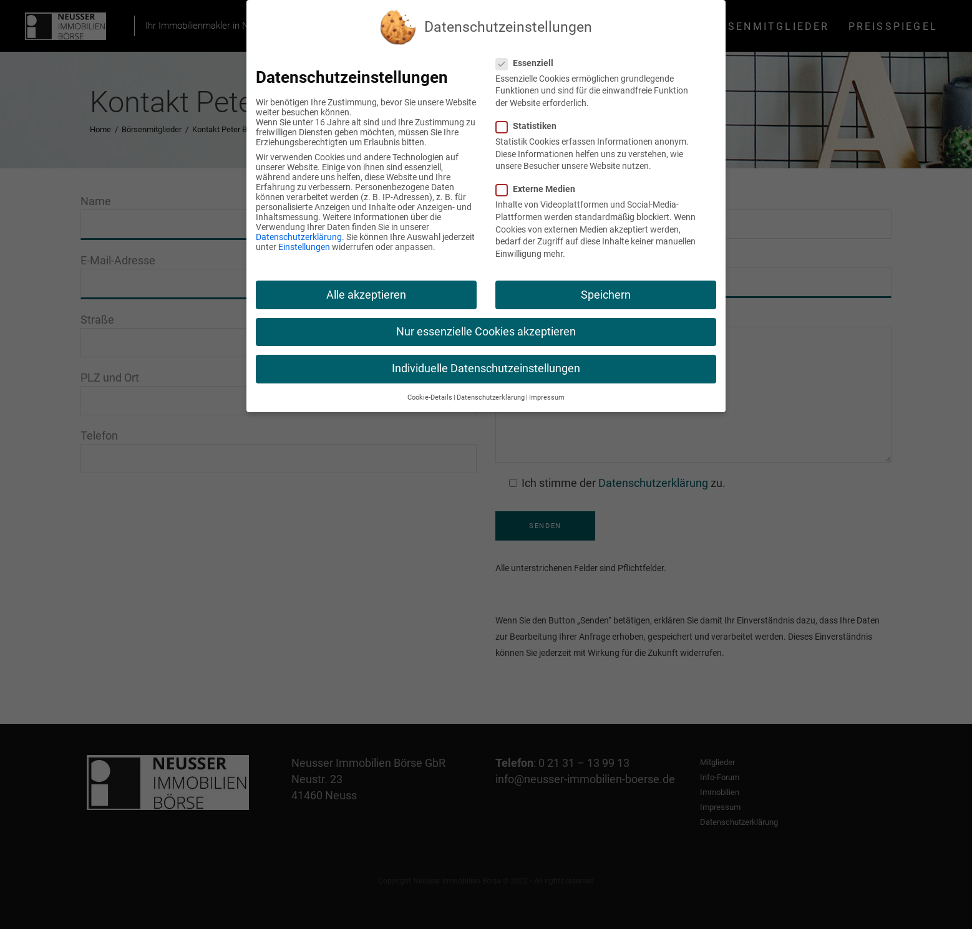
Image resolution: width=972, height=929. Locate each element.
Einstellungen (304, 247)
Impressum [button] (547, 397)
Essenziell (529, 63)
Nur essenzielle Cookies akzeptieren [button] (486, 331)
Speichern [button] (606, 295)
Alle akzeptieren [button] (366, 295)
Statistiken (531, 126)
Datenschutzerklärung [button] (491, 397)
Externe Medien (540, 189)
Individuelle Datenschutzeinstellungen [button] (486, 368)
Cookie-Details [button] (429, 397)
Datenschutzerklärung (299, 237)
